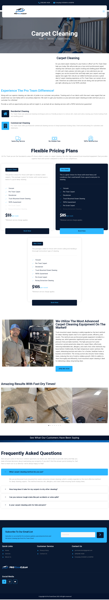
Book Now (27, 231)
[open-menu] (103, 11)
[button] (3, 406)
